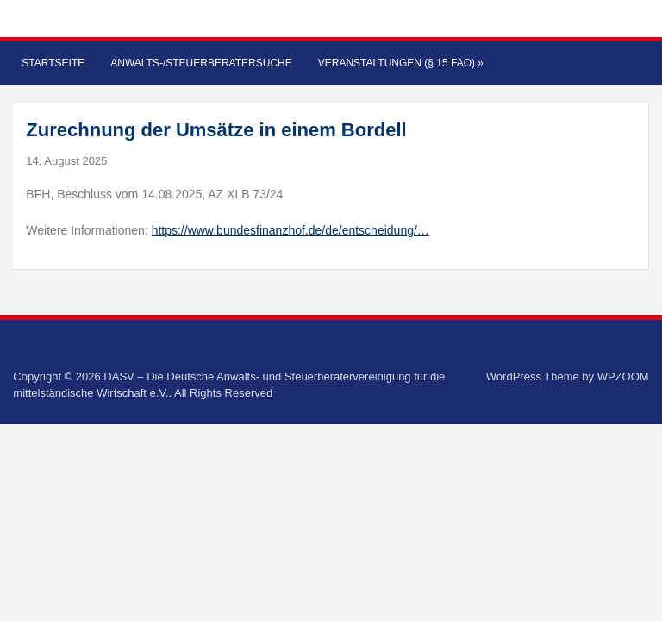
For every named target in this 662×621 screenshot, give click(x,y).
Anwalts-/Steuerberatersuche (200, 63)
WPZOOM (623, 376)
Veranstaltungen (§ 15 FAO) (401, 63)
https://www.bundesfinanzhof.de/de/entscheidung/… (290, 230)
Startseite (53, 63)
